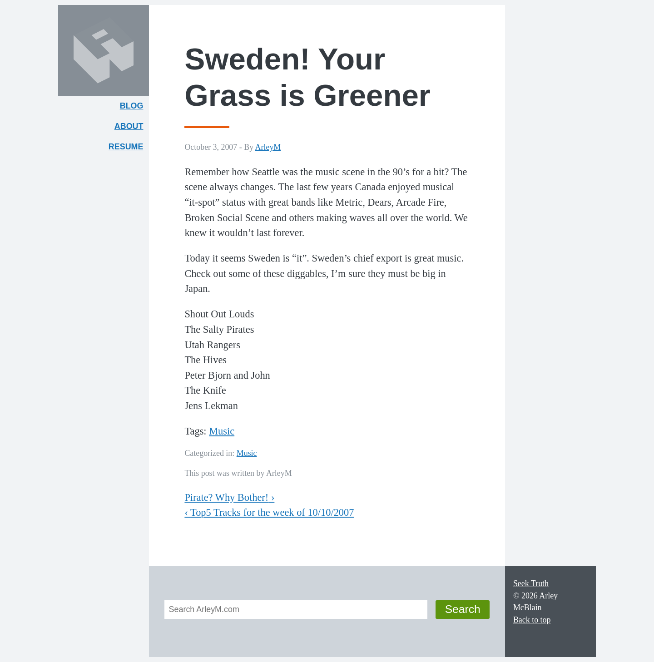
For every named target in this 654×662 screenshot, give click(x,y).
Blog (132, 105)
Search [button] (463, 609)
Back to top (532, 619)
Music (221, 431)
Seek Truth (531, 583)
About (131, 128)
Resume (126, 146)
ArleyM (268, 147)
